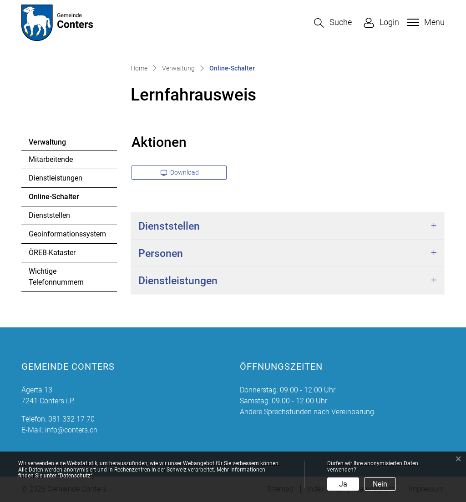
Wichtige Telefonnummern (56, 276)
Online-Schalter (53, 199)
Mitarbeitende (51, 159)
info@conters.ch (71, 430)
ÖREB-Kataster (52, 252)
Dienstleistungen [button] (178, 280)
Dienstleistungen (55, 178)
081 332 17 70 (71, 419)
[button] (333, 23)
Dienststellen (49, 215)
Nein (380, 484)
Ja (343, 484)
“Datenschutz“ (75, 475)
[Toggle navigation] (425, 22)
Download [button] (180, 172)
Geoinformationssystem (67, 234)
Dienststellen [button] (169, 226)
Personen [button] (160, 253)
